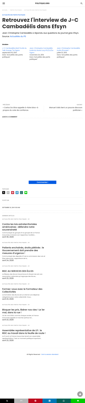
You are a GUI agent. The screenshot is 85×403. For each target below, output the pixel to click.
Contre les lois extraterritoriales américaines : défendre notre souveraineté (19, 227)
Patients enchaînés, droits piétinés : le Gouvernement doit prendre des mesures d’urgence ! (23, 250)
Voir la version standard (49, 354)
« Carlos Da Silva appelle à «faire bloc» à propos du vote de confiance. (20, 108)
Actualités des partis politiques (35, 10)
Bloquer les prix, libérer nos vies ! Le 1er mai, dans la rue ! (23, 311)
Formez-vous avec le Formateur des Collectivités (22, 290)
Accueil (5, 10)
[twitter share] (3, 192)
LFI (29, 219)
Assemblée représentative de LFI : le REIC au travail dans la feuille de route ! (24, 332)
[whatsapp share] (21, 192)
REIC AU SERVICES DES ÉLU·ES (17, 271)
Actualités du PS (18, 36)
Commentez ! (42, 182)
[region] (42, 82)
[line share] (25, 192)
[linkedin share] (17, 192)
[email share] (8, 192)
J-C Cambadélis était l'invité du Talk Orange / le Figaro (14, 49)
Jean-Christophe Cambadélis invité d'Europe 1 (68, 49)
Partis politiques (16, 10)
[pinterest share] (12, 192)
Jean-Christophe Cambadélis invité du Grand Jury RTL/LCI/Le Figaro (41, 50)
